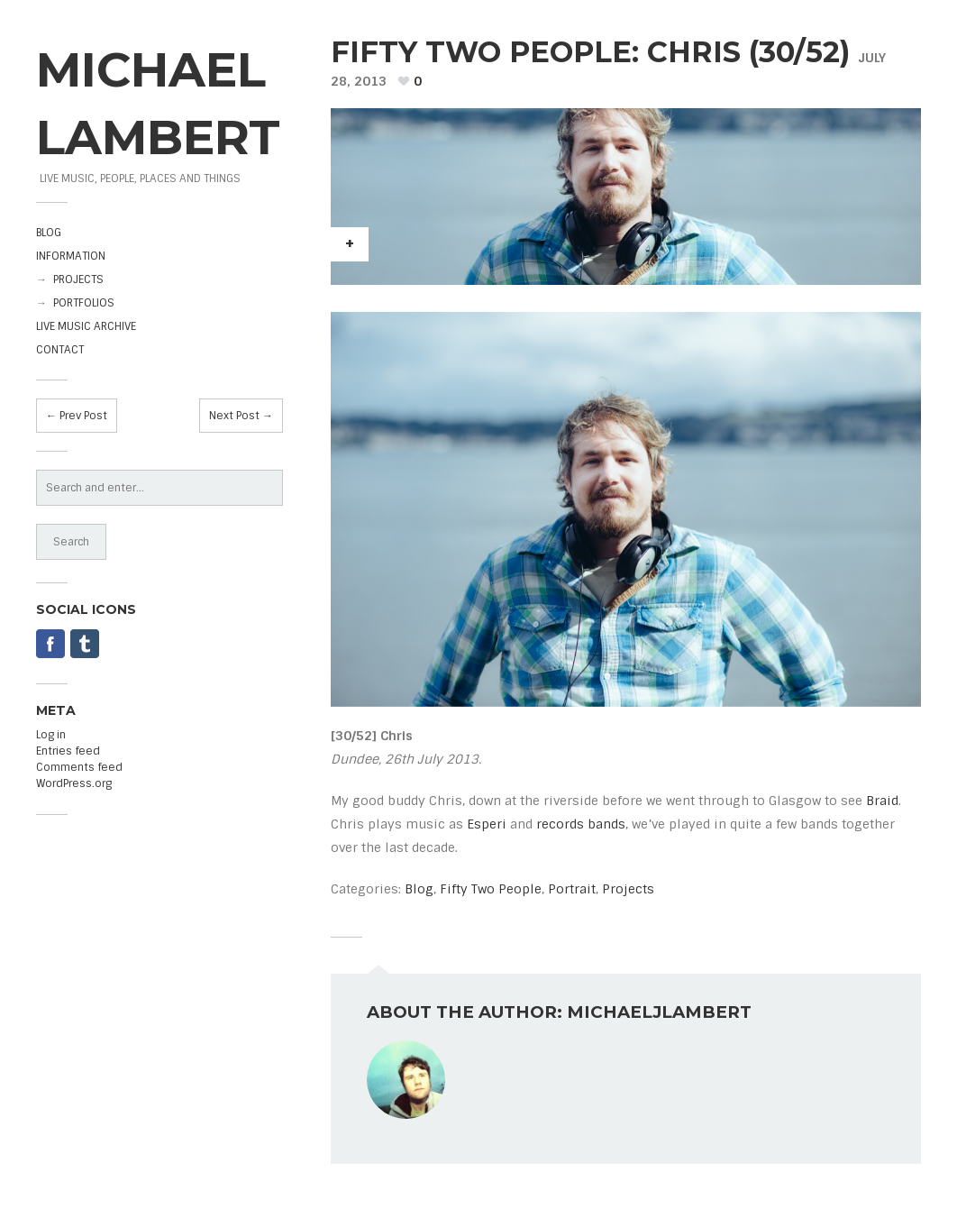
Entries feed (68, 751)
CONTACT (60, 350)
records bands (580, 824)
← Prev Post (76, 415)
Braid (882, 800)
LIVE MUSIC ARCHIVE (86, 326)
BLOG (48, 232)
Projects (628, 889)
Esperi (486, 824)
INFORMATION (70, 256)
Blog (419, 889)
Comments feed (79, 767)
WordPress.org (74, 783)
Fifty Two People (491, 889)
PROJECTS (78, 279)
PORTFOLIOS (83, 303)
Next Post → (241, 415)
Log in (51, 735)
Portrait (572, 889)
